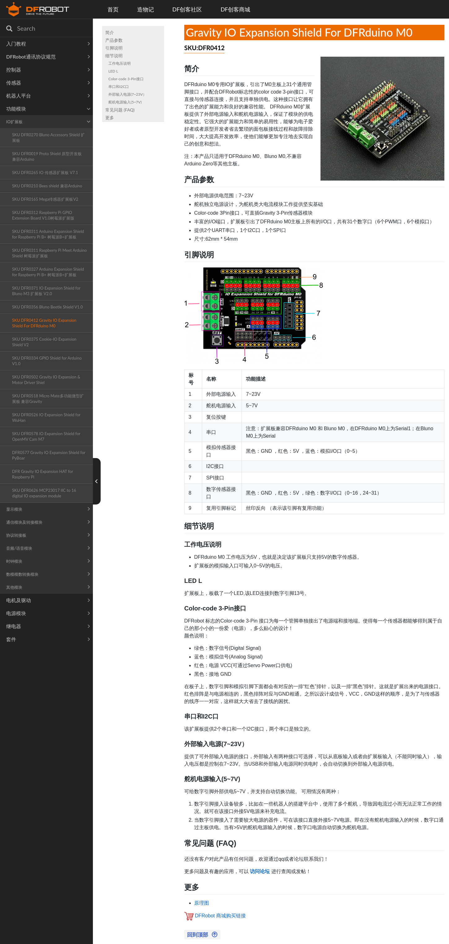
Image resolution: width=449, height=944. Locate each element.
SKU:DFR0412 (204, 47)
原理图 (201, 903)
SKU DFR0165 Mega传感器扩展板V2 (45, 199)
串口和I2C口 (118, 86)
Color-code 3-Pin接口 (126, 78)
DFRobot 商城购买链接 (220, 916)
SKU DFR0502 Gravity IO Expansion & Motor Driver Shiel (46, 379)
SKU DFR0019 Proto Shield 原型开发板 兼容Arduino (47, 156)
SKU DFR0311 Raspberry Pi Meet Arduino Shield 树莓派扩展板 (49, 253)
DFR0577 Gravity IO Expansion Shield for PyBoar (48, 455)
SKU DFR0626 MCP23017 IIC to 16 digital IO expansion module (44, 493)
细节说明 (114, 55)
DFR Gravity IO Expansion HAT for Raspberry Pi (42, 474)
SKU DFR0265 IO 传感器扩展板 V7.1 (45, 172)
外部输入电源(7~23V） (127, 94)
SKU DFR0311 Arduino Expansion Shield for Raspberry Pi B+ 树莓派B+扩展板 (48, 234)
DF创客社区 (187, 9)
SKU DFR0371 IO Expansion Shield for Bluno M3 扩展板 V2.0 (46, 291)
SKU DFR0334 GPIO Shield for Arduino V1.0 (47, 361)
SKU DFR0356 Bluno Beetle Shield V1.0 (47, 306)
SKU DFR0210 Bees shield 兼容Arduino (47, 185)
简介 (109, 32)
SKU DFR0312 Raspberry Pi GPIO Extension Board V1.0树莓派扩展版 (43, 215)
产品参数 (114, 40)
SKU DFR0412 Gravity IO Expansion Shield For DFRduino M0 (44, 323)
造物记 (145, 9)
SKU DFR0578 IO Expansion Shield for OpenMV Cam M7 (46, 436)
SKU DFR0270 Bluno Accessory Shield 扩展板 (48, 137)
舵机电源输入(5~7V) (125, 102)
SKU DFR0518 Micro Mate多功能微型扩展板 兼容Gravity (48, 398)
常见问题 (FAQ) (120, 109)
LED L (113, 71)
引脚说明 (114, 47)
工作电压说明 (119, 63)
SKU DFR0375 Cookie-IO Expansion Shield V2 (44, 342)
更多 (109, 117)
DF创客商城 (235, 9)
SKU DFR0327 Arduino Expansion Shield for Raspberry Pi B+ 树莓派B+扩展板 (48, 272)
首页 (113, 9)
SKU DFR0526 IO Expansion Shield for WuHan (46, 417)
